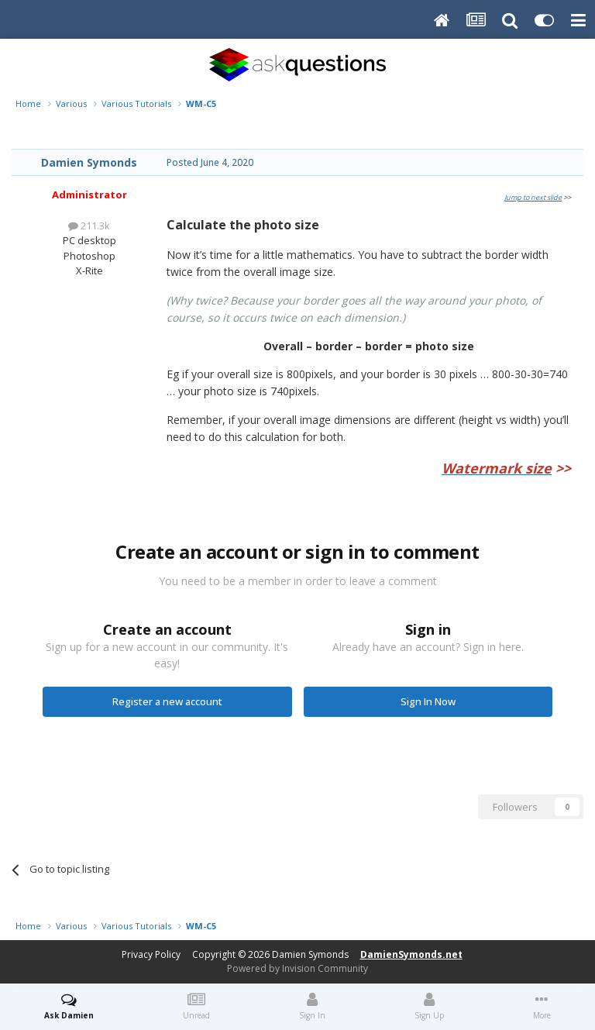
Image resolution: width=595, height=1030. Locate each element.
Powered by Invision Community (297, 968)
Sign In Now (428, 701)
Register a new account (167, 701)
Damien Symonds (89, 162)
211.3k (89, 226)
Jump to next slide (533, 197)
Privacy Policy (151, 954)
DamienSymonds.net (411, 954)
